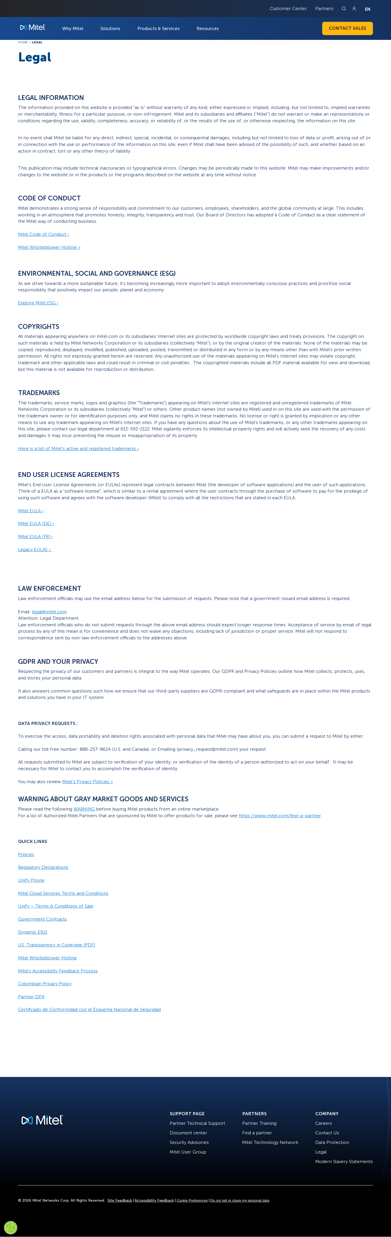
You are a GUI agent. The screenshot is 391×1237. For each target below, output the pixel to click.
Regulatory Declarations (43, 867)
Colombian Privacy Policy (44, 983)
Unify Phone (31, 880)
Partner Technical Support (197, 1123)
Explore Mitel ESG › (38, 302)
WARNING (84, 809)
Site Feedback (120, 1200)
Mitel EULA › (31, 510)
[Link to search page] (344, 8)
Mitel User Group (188, 1152)
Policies (26, 854)
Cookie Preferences (192, 1200)
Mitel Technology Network (270, 1142)
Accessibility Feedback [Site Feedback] (154, 1200)
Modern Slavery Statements (344, 1161)
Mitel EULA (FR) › (35, 536)
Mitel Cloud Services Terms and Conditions (63, 893)
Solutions (110, 28)
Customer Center (288, 8)
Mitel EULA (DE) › (36, 523)
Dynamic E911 (32, 932)
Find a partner (257, 1132)
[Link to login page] (354, 8)
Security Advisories (189, 1142)
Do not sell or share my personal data (239, 1200)
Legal (320, 1152)
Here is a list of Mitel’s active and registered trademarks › (78, 448)
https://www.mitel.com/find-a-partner (280, 815)
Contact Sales (347, 28)
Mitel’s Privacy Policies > (87, 781)
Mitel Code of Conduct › (43, 234)
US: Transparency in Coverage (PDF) (56, 944)
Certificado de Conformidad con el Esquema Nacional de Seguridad (89, 1009)
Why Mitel (72, 28)
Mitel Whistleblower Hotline (47, 958)
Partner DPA (31, 996)
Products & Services (158, 28)
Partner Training (259, 1123)
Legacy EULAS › (35, 549)
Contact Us (327, 1132)
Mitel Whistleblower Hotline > (49, 247)
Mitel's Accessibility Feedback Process (58, 971)
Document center (188, 1132)
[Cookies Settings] (10, 1227)
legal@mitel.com (49, 611)
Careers (323, 1123)
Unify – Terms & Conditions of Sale (55, 906)
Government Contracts (42, 919)
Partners (324, 8)
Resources (208, 28)
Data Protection (332, 1142)
